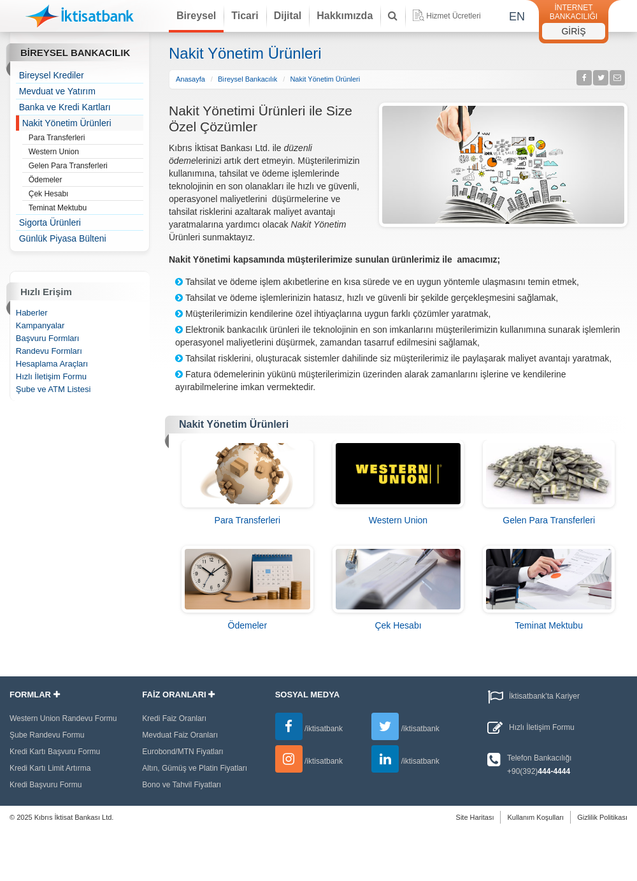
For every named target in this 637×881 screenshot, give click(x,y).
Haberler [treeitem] (32, 312)
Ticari (244, 15)
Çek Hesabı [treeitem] (86, 194)
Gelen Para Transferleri (549, 520)
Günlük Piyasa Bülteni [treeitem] (62, 238)
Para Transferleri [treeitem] (86, 138)
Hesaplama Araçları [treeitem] (52, 363)
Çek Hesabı (398, 625)
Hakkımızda (345, 15)
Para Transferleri (247, 520)
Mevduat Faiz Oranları (180, 735)
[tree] (80, 157)
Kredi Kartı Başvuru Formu (55, 751)
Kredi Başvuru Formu (46, 784)
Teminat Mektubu (549, 625)
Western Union (398, 520)
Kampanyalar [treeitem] (40, 325)
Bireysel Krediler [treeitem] (51, 75)
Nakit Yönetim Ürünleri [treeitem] (66, 123)
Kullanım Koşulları (535, 817)
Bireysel (196, 15)
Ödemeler (247, 625)
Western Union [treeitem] (86, 152)
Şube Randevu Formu (47, 735)
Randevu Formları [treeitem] (49, 351)
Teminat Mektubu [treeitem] (86, 208)
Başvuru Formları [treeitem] (48, 338)
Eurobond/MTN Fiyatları (182, 751)
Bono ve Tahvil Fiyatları (181, 784)
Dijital (288, 15)
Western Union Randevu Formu (63, 718)
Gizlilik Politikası (602, 817)
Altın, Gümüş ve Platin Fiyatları (194, 768)
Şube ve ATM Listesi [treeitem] (53, 389)
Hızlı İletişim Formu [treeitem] (51, 376)
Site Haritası (475, 817)
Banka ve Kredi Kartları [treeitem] (65, 107)
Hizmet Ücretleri (446, 15)
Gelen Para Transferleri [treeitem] (86, 166)
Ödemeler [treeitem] (86, 180)
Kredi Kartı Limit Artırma (50, 768)
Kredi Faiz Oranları (174, 718)
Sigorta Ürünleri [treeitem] (50, 222)
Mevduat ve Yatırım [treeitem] (57, 91)
